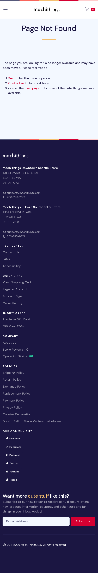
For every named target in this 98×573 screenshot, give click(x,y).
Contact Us (11, 252)
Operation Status (18, 356)
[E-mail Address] (36, 521)
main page (31, 88)
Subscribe (85, 521)
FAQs (6, 259)
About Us (9, 343)
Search (13, 78)
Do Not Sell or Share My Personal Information (35, 421)
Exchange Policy (14, 386)
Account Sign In (14, 296)
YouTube (14, 471)
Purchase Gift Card (16, 319)
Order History (12, 303)
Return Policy (12, 380)
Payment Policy (13, 400)
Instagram (15, 446)
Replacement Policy (16, 393)
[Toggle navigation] (5, 9)
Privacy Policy (12, 407)
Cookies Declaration (17, 414)
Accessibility (12, 266)
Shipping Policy (13, 373)
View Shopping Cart (17, 282)
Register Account (15, 289)
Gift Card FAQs (13, 326)
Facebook (14, 438)
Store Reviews (15, 350)
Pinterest (14, 455)
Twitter (13, 463)
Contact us (16, 83)
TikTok (13, 479)
